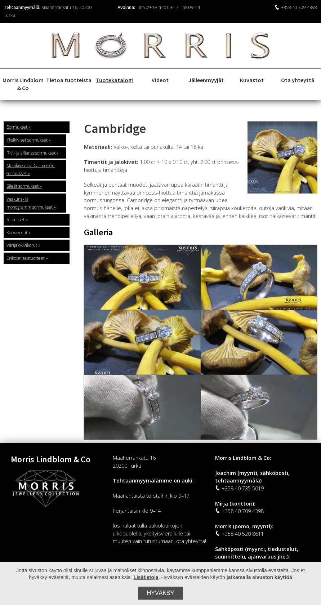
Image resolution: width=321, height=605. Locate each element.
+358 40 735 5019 (239, 488)
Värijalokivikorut (21, 245)
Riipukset (15, 220)
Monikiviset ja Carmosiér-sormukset (30, 170)
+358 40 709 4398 (296, 7)
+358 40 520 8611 (239, 533)
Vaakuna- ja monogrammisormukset (29, 203)
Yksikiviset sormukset (27, 140)
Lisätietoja (145, 577)
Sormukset (16, 127)
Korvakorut (16, 233)
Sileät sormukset (22, 186)
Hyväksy (160, 593)
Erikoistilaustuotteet (25, 258)
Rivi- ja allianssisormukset (30, 153)
